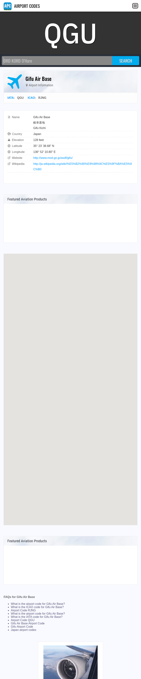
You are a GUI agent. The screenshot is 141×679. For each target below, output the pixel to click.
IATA (10, 97)
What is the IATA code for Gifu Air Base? (37, 616)
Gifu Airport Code (22, 626)
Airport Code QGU (23, 620)
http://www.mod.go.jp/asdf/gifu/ (53, 157)
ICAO (31, 97)
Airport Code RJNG (23, 610)
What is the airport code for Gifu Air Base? (38, 603)
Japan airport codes (23, 629)
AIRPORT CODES (22, 6)
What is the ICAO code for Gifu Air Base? (37, 607)
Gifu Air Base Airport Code (28, 623)
